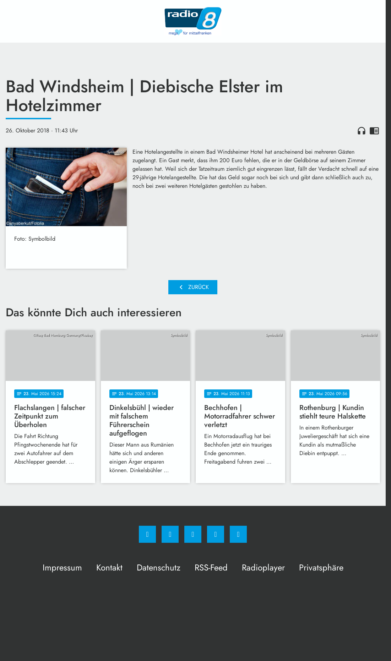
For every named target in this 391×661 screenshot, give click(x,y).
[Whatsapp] (192, 534)
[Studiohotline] (215, 534)
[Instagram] (170, 534)
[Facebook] (147, 534)
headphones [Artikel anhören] (361, 131)
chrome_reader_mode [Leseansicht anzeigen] (374, 131)
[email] (238, 534)
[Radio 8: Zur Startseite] (192, 21)
